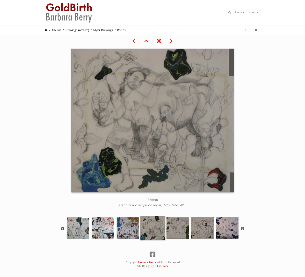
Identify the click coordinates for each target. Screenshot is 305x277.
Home (46, 30)
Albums (238, 12)
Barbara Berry (147, 262)
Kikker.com (161, 266)
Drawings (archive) (77, 30)
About (252, 12)
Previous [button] (63, 229)
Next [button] (243, 229)
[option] (78, 228)
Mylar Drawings (103, 30)
